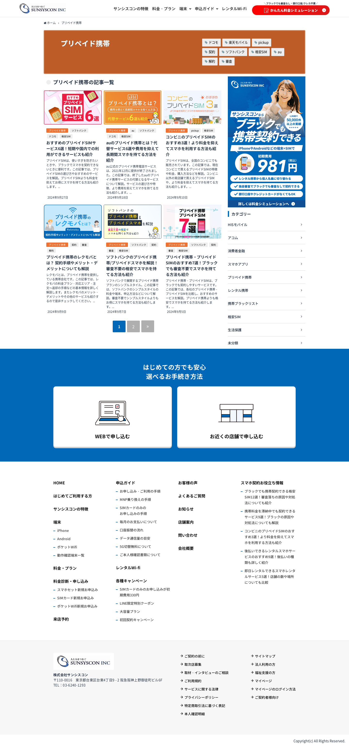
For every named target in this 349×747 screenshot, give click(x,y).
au (280, 51)
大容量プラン (130, 611)
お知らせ (186, 509)
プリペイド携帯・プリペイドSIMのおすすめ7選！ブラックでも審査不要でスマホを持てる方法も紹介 (192, 265)
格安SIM (261, 51)
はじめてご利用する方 (72, 496)
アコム (233, 237)
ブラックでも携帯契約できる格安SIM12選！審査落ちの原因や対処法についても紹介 (270, 497)
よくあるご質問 (191, 496)
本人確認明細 (194, 713)
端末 (57, 522)
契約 (212, 51)
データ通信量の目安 (135, 538)
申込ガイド (125, 483)
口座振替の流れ (131, 530)
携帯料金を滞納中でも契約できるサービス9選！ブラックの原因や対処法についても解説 (270, 517)
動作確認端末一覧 (70, 555)
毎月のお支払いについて (138, 521)
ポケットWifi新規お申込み (77, 606)
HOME (59, 483)
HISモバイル (237, 224)
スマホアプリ (238, 264)
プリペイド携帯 (57, 130)
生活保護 (234, 329)
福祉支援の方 (265, 672)
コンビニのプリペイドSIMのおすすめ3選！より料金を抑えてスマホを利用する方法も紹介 (192, 145)
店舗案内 (186, 522)
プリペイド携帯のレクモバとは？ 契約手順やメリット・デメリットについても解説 (72, 262)
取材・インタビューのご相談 (206, 672)
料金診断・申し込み (70, 581)
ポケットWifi (67, 546)
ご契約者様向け (267, 697)
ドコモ (213, 42)
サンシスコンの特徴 (70, 509)
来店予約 (61, 619)
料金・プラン (65, 568)
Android (64, 538)
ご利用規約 (192, 680)
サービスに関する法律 (201, 689)
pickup (263, 42)
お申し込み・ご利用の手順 (140, 491)
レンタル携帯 (238, 290)
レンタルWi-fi (128, 567)
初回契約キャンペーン (137, 619)
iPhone (63, 530)
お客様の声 (188, 483)
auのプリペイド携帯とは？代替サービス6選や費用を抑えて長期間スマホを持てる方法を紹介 (132, 151)
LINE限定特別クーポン (137, 603)
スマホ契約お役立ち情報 (262, 483)
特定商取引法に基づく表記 (204, 705)
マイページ (263, 680)
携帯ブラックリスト (243, 303)
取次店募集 (192, 664)
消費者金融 (236, 250)
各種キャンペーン (131, 581)
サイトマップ (265, 656)
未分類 (233, 342)
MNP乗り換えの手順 (135, 499)
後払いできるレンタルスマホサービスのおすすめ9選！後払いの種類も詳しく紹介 (270, 556)
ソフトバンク (235, 51)
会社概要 (186, 548)
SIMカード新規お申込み (75, 597)
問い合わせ (188, 535)
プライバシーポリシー (201, 697)
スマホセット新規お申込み (77, 589)
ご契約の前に (194, 656)
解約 (212, 61)
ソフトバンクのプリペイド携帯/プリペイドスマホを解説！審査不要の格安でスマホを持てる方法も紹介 (132, 265)
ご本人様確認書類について (140, 554)
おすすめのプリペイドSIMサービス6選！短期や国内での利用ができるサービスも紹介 (72, 148)
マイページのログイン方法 (275, 689)
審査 (229, 61)
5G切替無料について (135, 546)
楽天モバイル (238, 42)
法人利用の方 (265, 664)
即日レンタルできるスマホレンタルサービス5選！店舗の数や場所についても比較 (270, 576)
